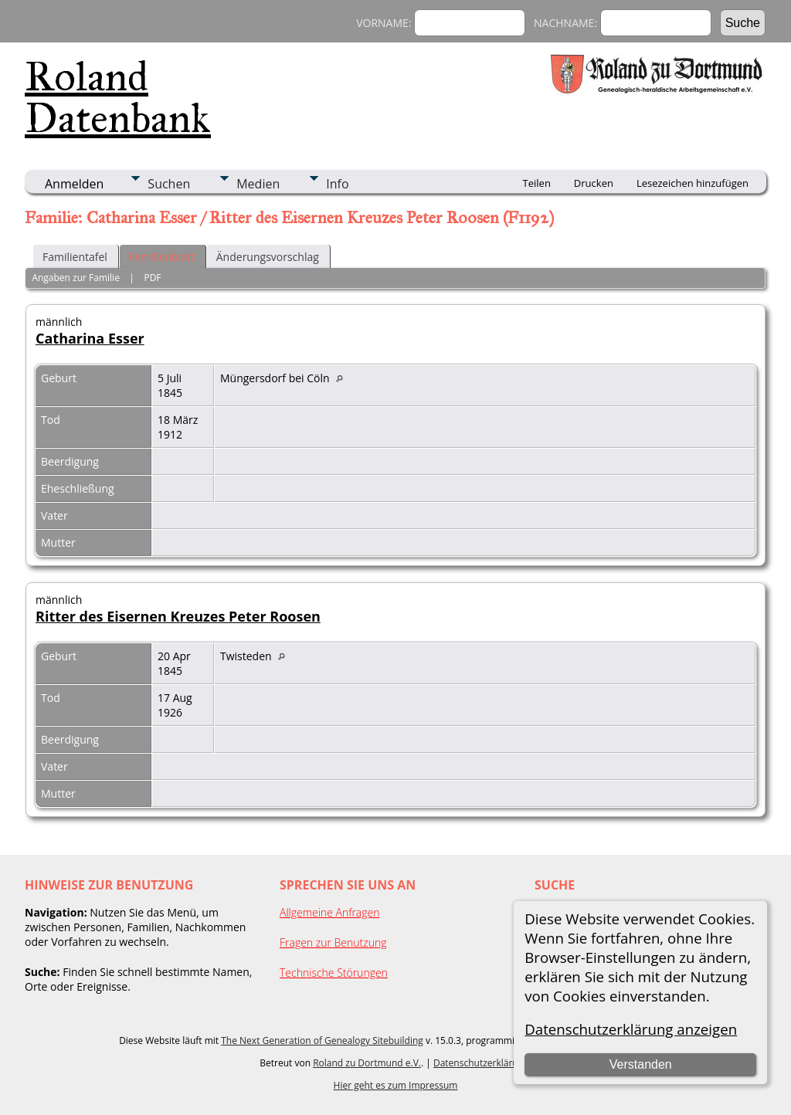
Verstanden (640, 1064)
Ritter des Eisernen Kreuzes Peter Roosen (178, 616)
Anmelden (74, 183)
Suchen (169, 183)
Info (337, 183)
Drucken (593, 183)
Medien (258, 183)
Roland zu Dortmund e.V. (367, 1062)
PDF (152, 277)
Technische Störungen (334, 972)
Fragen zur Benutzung (333, 942)
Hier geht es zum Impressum (396, 1085)
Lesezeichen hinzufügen (693, 183)
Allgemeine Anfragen (330, 912)
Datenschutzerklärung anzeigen (631, 1029)
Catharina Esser (90, 338)
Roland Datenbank (118, 97)
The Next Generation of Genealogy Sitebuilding (322, 1040)
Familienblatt (162, 256)
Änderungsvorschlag (267, 256)
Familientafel (74, 256)
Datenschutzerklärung (481, 1062)
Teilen (537, 183)
